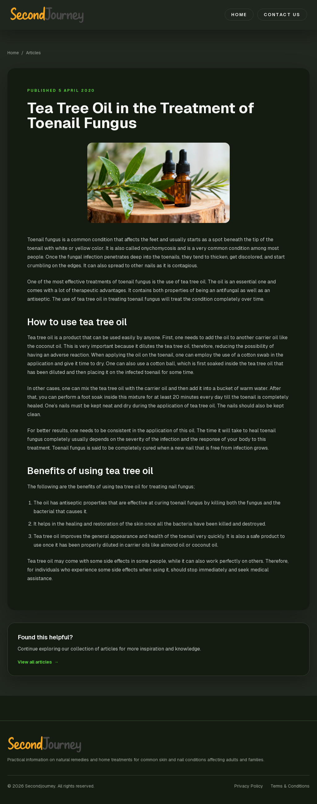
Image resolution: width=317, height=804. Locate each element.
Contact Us (282, 14)
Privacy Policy (248, 786)
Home (239, 14)
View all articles (38, 662)
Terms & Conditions (290, 786)
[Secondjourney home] (50, 14)
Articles (33, 53)
